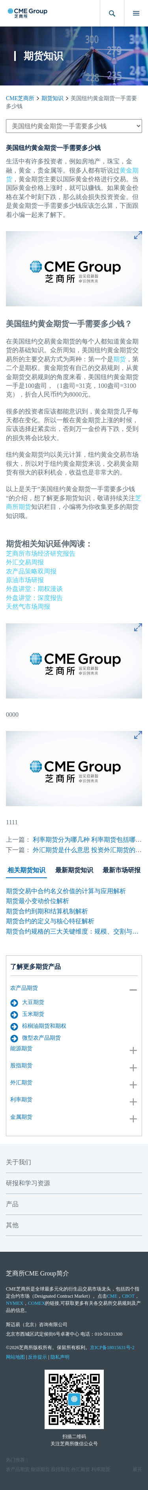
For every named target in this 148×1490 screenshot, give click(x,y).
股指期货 (21, 1066)
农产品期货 (24, 988)
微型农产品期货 (35, 1038)
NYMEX (14, 1303)
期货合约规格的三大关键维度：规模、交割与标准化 (74, 931)
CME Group (40, 1273)
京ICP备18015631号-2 (112, 1347)
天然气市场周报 (28, 606)
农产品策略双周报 (31, 571)
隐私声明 (60, 1357)
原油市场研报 (25, 580)
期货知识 (52, 98)
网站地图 (15, 1357)
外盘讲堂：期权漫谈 (34, 588)
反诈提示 (37, 1357)
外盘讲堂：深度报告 (34, 597)
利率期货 (21, 1100)
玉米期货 (27, 1015)
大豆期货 (27, 1003)
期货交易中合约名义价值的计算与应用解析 (66, 891)
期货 (119, 359)
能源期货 (21, 1049)
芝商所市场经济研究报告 (40, 553)
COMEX (36, 1303)
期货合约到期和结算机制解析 (47, 911)
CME (112, 1296)
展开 (137, 1469)
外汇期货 (21, 1083)
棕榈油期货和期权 (38, 1027)
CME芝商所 (20, 98)
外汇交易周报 (25, 562)
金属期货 (21, 1117)
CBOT (128, 1296)
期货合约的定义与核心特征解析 (50, 921)
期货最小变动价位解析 (37, 901)
